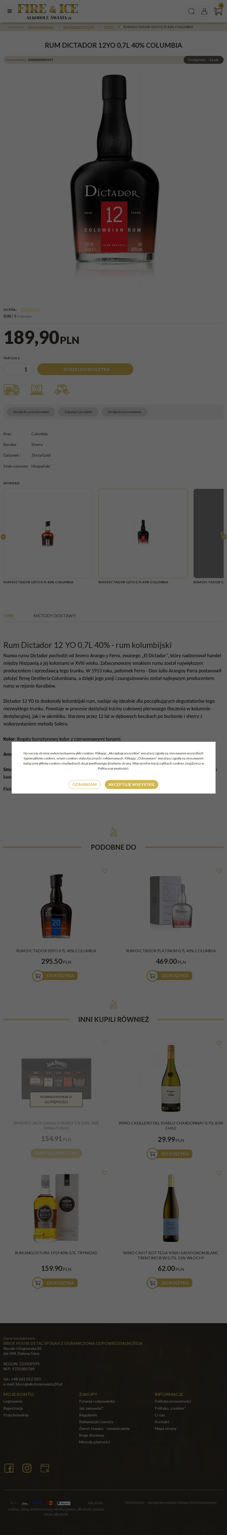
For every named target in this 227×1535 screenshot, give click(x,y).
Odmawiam (84, 784)
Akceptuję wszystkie (131, 784)
